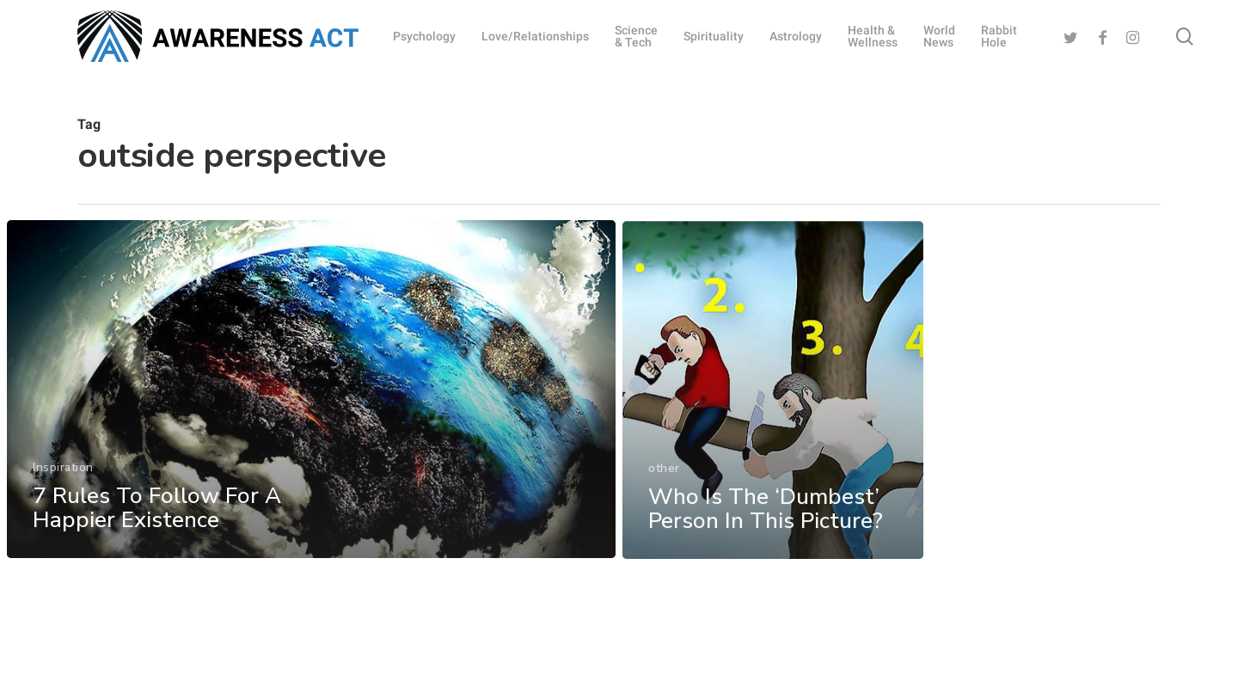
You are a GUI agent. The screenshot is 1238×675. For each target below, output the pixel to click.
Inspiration (63, 477)
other (664, 491)
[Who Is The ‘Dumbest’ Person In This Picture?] (773, 415)
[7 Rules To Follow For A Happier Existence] (311, 399)
